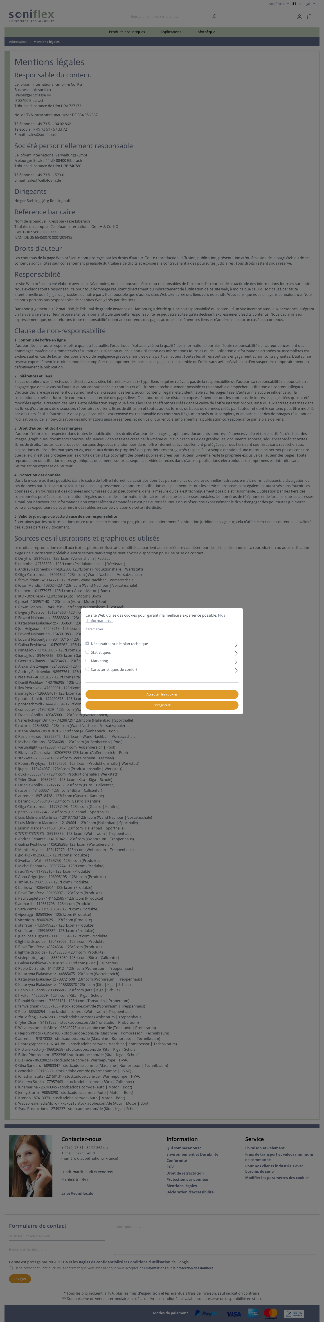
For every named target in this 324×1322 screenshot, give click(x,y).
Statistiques (101, 652)
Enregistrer (162, 705)
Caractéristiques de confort (114, 669)
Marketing (99, 660)
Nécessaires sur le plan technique (119, 643)
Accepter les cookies (162, 694)
